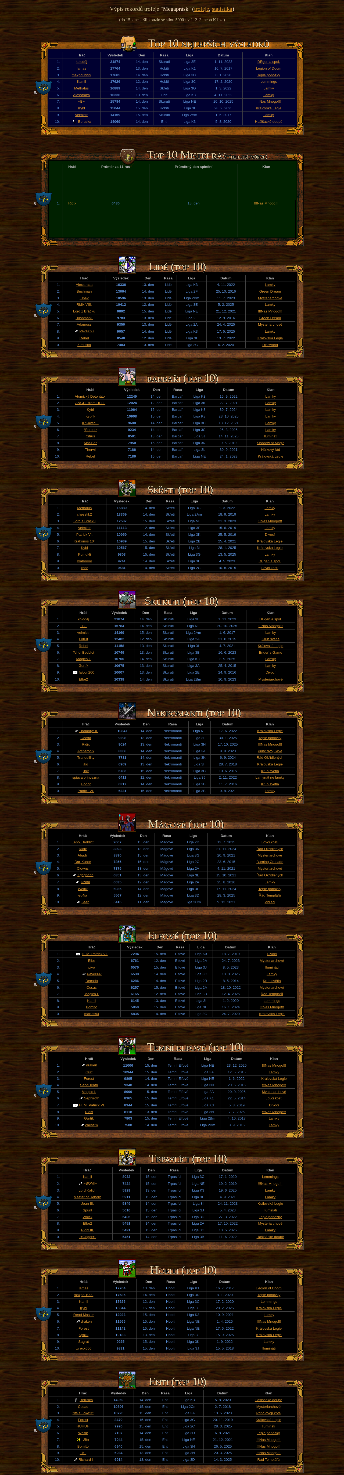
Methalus (81, 88)
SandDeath (89, 1085)
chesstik (91, 1125)
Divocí (270, 535)
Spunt (87, 1210)
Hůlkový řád (270, 450)
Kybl (81, 108)
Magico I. (83, 659)
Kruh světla (270, 639)
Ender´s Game (270, 652)
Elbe (91, 961)
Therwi (90, 450)
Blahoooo (84, 561)
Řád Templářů (270, 895)
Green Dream (270, 291)
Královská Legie (268, 108)
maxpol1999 (81, 75)
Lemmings (268, 82)
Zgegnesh (85, 875)
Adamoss (84, 324)
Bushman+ (84, 318)
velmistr (81, 115)
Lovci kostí (269, 568)
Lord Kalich (87, 1190)
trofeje (201, 9)
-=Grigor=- (87, 1237)
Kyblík (90, 416)
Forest (89, 1079)
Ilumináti (270, 436)
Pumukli (84, 554)
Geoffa (85, 738)
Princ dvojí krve (270, 751)
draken (91, 1065)
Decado (91, 981)
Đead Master (83, 1315)
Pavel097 (86, 331)
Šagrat (83, 1342)
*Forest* (90, 430)
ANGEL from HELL (90, 403)
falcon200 (86, 672)
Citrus (90, 436)
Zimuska (84, 345)
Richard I (85, 1460)
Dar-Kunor (82, 862)
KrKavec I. (90, 423)
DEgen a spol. (268, 62)
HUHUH (83, 1426)
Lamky (268, 88)
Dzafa (85, 882)
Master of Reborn (87, 1197)
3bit (86, 771)
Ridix (72, 203)
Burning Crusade (269, 862)
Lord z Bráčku (84, 311)
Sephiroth (91, 1098)
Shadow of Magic (270, 443)
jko (86, 764)
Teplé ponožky (268, 75)
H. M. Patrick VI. (95, 954)
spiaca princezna (85, 777)
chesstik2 (84, 514)
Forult (83, 639)
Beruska (84, 122)
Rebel (84, 338)
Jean (85, 902)
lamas (81, 68)
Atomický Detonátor (90, 396)
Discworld (270, 345)
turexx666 (84, 1348)
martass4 (91, 1014)
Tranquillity (85, 758)
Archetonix (85, 751)
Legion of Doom (268, 68)
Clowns (83, 868)
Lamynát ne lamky (269, 777)
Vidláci (270, 902)
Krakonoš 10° (84, 541)
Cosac (92, 987)
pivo (91, 967)
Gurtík (83, 666)
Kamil (81, 82)
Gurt (88, 1072)
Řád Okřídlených (270, 758)
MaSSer (90, 443)
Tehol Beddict (83, 652)
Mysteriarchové (270, 298)
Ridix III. (87, 1230)
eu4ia (82, 895)
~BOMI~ (90, 1183)
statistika (222, 9)
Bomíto (91, 1007)
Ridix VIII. (84, 305)
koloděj (81, 62)
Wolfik (83, 889)
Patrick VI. (84, 535)
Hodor (86, 784)
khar (84, 568)
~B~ (81, 101)
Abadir (83, 855)
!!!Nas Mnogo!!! (268, 101)
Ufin (86, 1439)
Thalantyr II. (88, 731)
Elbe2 (84, 298)
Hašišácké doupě (268, 122)
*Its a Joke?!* (83, 1413)
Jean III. (87, 1203)
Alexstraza (81, 95)
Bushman (84, 291)
